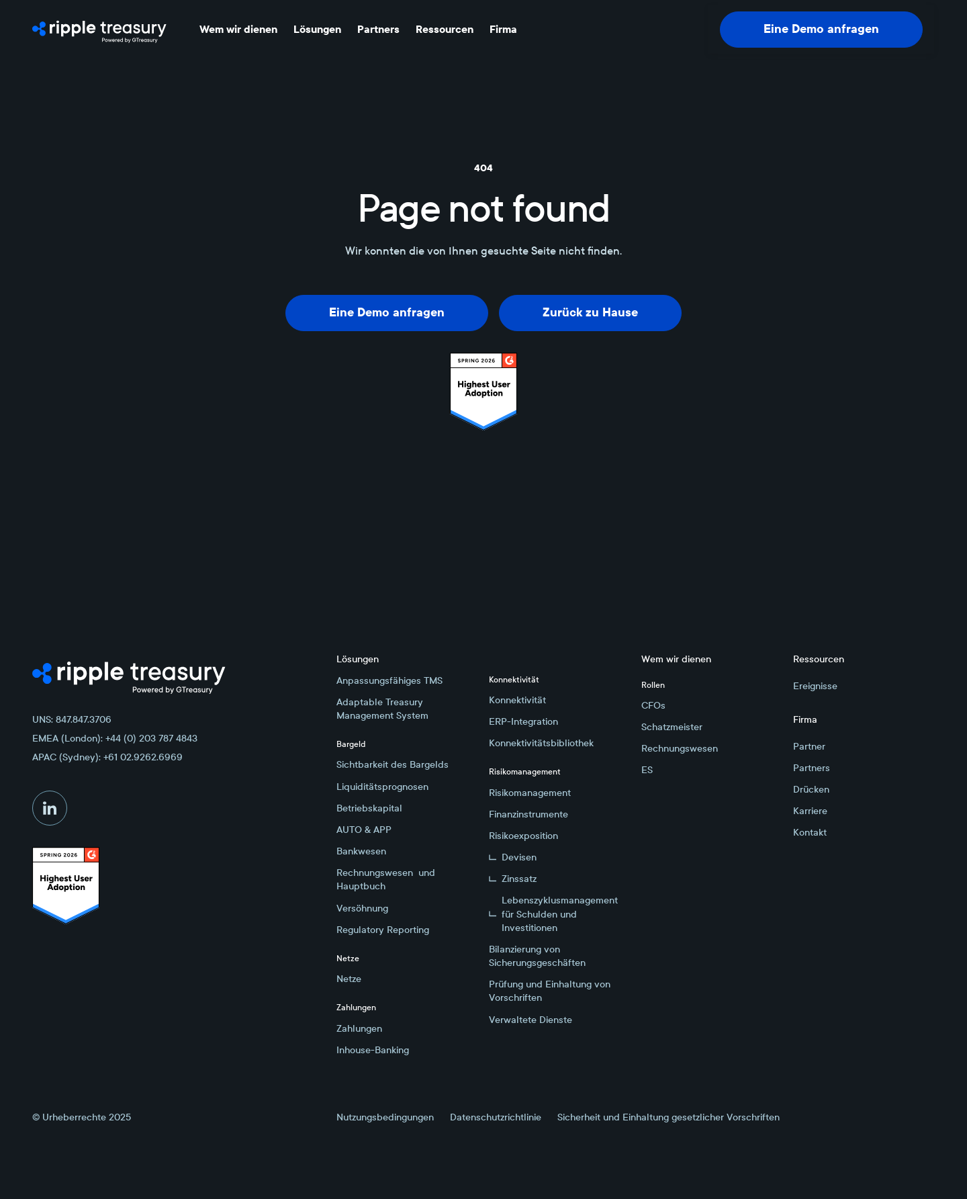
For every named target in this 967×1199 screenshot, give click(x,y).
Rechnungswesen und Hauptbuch (385, 879)
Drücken (811, 789)
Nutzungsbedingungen (385, 1117)
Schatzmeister (671, 727)
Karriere (810, 811)
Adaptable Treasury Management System (382, 708)
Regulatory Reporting (382, 930)
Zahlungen (359, 1028)
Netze (348, 979)
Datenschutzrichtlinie (495, 1117)
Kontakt (810, 832)
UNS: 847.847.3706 (71, 719)
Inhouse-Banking (372, 1050)
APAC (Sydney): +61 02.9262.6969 (107, 757)
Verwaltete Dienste (530, 1020)
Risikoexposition (523, 836)
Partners (811, 768)
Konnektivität (517, 700)
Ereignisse (815, 686)
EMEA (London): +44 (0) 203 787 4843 (114, 738)
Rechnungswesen (679, 748)
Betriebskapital (369, 808)
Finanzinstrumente (528, 814)
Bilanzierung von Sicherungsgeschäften (537, 956)
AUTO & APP (364, 830)
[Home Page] (99, 29)
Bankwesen (361, 851)
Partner (809, 746)
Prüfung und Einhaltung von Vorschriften (549, 991)
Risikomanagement (530, 793)
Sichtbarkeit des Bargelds (392, 764)
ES (647, 770)
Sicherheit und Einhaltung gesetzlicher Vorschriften (668, 1117)
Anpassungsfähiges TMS (389, 680)
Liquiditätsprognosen (382, 787)
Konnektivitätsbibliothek (541, 743)
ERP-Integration (523, 721)
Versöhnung (362, 908)
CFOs (653, 705)
